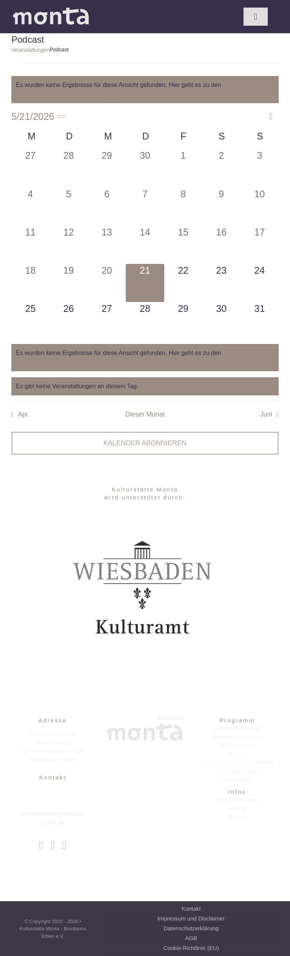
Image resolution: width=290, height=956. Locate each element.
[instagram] (53, 845)
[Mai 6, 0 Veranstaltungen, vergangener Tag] (107, 206)
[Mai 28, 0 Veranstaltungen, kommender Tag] (145, 321)
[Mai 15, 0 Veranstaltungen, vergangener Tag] (183, 245)
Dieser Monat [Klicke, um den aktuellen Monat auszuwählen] (145, 414)
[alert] (145, 89)
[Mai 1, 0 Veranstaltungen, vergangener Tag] (183, 168)
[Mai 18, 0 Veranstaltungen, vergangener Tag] (30, 283)
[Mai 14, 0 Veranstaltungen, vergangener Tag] (145, 245)
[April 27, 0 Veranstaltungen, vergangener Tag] (30, 168)
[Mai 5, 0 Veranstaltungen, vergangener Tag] (68, 206)
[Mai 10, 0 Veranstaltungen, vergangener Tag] (260, 206)
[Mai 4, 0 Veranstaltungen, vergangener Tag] (30, 206)
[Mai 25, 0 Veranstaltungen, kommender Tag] (30, 321)
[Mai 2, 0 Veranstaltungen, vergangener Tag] (221, 168)
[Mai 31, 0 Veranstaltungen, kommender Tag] (260, 321)
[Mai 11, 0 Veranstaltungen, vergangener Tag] (30, 245)
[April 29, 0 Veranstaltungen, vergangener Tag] (107, 168)
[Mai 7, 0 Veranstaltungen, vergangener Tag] (145, 206)
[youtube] (64, 845)
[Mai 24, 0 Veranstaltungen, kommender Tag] (260, 283)
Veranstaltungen (30, 50)
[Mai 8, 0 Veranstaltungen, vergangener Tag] (183, 206)
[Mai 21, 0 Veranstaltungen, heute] (145, 283)
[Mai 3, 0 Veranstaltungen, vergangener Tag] (260, 168)
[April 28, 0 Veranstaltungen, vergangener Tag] (68, 168)
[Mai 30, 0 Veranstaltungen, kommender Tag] (221, 321)
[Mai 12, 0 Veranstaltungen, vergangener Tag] (68, 245)
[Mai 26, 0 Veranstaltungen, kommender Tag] (68, 321)
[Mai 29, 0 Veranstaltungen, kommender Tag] (183, 321)
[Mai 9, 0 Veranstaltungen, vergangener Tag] (221, 206)
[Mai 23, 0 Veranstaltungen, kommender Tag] (221, 283)
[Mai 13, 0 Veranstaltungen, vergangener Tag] (107, 245)
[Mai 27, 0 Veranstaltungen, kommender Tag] (107, 321)
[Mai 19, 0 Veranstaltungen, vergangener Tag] (68, 283)
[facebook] (41, 845)
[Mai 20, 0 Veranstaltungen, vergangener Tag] (107, 283)
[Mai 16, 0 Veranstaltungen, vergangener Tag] (221, 245)
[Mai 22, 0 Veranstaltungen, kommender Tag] (183, 283)
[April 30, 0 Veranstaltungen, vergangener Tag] (145, 168)
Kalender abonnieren (145, 443)
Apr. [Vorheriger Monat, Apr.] (23, 414)
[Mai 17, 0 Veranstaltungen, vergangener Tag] (260, 245)
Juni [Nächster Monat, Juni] (266, 414)
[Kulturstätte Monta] (51, 10)
